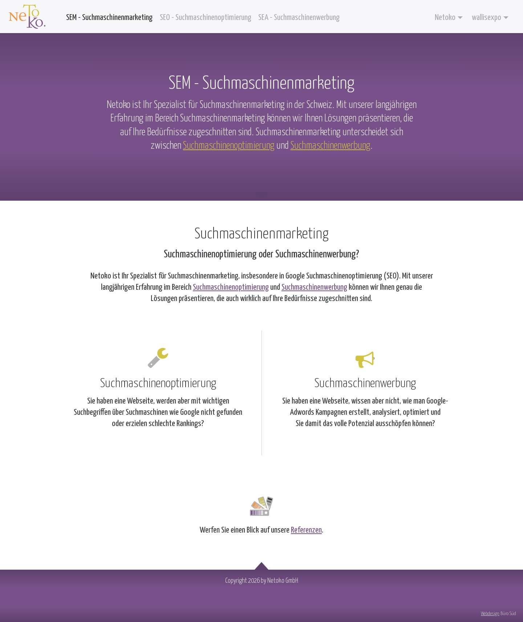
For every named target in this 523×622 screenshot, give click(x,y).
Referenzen (306, 530)
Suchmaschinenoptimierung (229, 146)
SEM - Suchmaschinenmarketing (109, 17)
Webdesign (490, 613)
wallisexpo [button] (486, 17)
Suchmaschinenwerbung (330, 146)
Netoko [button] (445, 17)
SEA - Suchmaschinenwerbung (299, 17)
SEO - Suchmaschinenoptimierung (205, 17)
